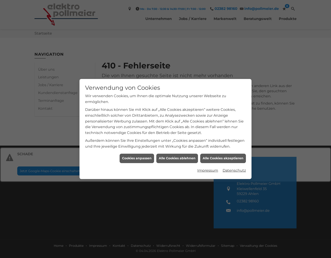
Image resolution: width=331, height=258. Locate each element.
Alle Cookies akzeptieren (223, 157)
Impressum (207, 169)
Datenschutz (234, 169)
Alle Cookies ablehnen (177, 157)
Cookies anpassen (137, 157)
